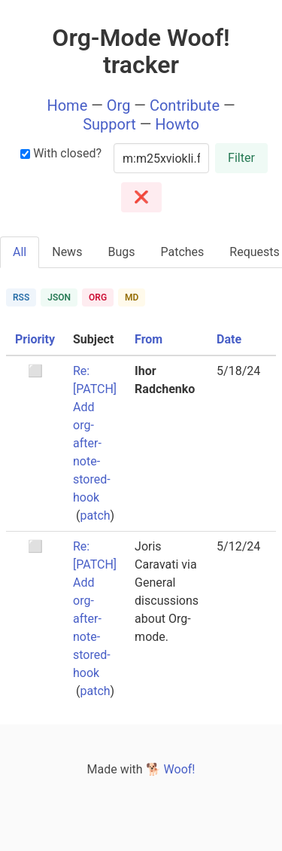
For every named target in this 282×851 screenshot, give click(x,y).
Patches (182, 252)
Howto (177, 124)
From (148, 339)
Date (229, 339)
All (19, 252)
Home (67, 105)
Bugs (121, 252)
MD (131, 297)
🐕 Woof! (171, 769)
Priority (35, 339)
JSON (59, 297)
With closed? (61, 153)
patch (95, 515)
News (67, 252)
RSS (21, 297)
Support (109, 124)
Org (119, 105)
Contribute (185, 105)
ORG (98, 297)
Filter (241, 158)
